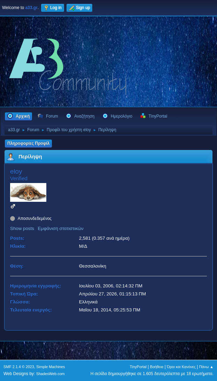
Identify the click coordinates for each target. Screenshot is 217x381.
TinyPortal (138, 367)
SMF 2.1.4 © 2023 (18, 367)
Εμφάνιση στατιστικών (61, 228)
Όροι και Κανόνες (181, 367)
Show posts (22, 228)
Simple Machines (50, 367)
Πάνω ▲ (206, 367)
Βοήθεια (156, 367)
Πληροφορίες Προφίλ (28, 143)
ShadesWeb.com (50, 374)
